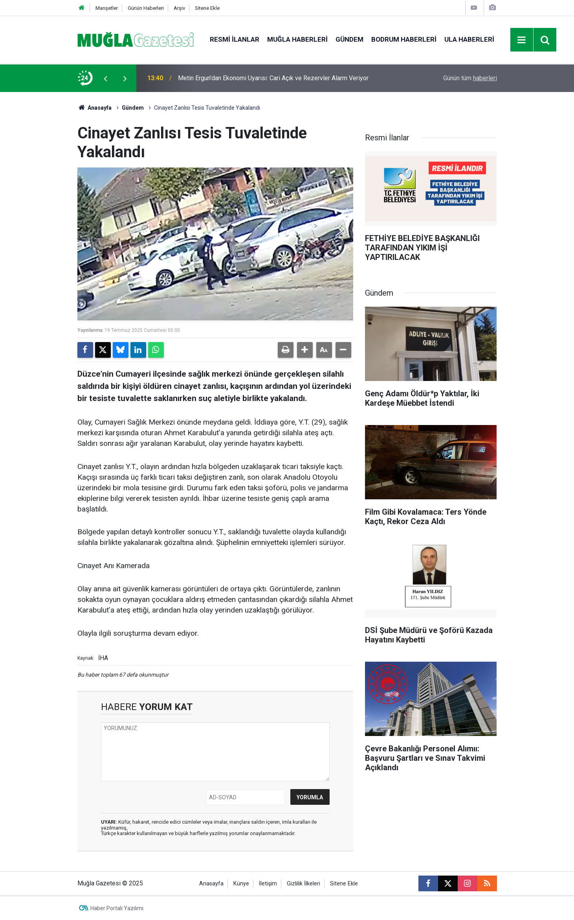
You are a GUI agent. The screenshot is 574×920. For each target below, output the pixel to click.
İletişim (268, 883)
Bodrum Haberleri (403, 39)
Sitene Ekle (207, 8)
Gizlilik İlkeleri (303, 883)
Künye (241, 883)
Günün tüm (470, 78)
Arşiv (179, 8)
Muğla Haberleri (297, 39)
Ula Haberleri (469, 39)
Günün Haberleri (146, 8)
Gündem (349, 39)
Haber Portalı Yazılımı (116, 908)
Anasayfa (94, 108)
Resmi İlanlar (234, 39)
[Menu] (522, 40)
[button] (305, 350)
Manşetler (106, 8)
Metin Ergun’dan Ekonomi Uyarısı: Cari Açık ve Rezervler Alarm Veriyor (273, 78)
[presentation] (106, 78)
